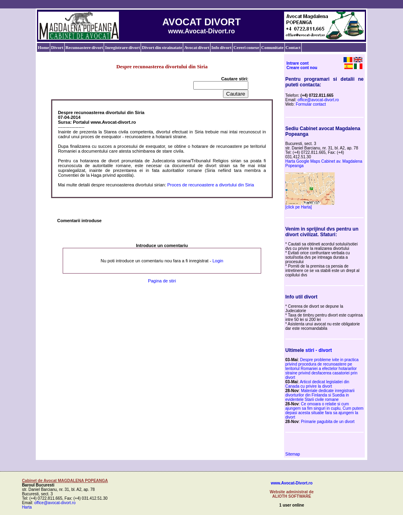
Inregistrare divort (122, 47)
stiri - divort (318, 350)
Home (43, 47)
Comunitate (272, 47)
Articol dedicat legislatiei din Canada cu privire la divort (317, 384)
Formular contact (311, 104)
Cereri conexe (246, 47)
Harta (27, 507)
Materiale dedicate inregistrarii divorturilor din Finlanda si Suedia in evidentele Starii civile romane (319, 395)
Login (218, 260)
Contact (293, 47)
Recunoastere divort (84, 47)
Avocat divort (196, 47)
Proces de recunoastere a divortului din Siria (210, 184)
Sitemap (292, 454)
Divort (57, 47)
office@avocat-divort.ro (318, 100)
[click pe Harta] (298, 207)
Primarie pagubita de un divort (327, 421)
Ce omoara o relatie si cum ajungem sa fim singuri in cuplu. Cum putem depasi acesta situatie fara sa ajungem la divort (324, 410)
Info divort (221, 47)
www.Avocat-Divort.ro (292, 483)
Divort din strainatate (162, 47)
